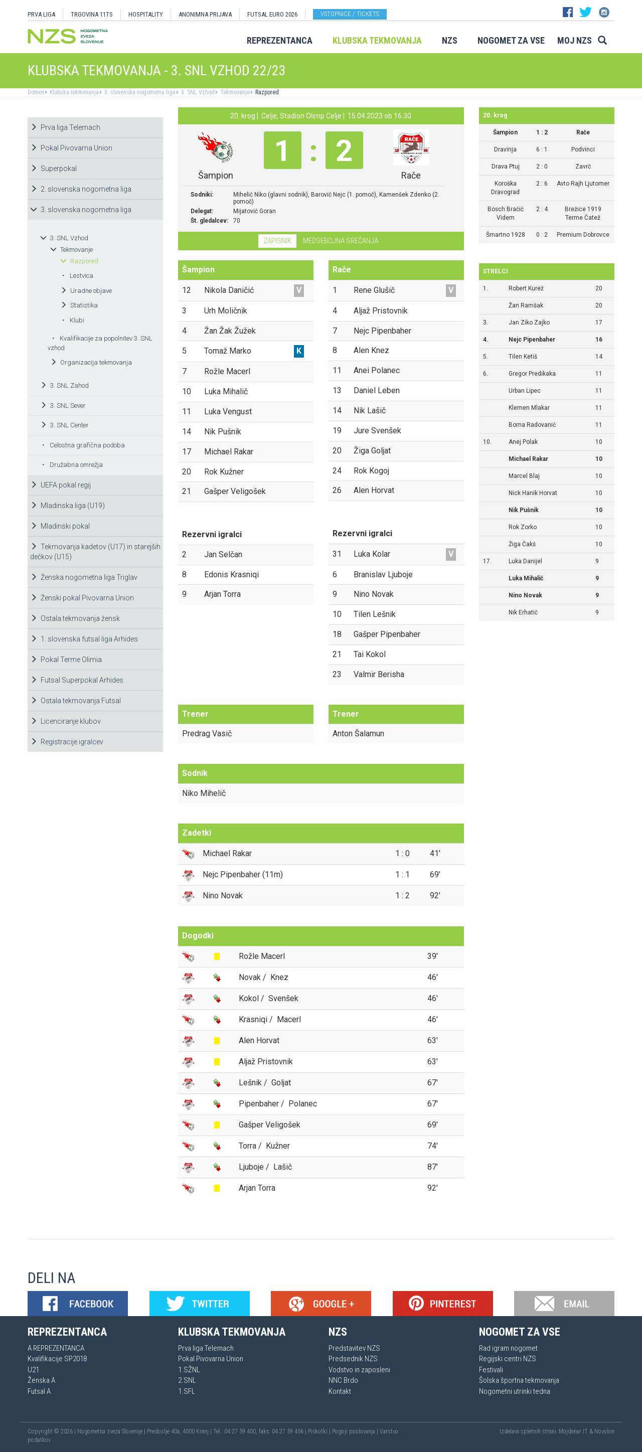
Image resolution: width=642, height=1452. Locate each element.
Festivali (491, 1369)
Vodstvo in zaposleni (359, 1369)
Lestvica (77, 275)
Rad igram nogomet (508, 1348)
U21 (33, 1369)
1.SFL (186, 1391)
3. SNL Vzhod (197, 92)
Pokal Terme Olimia (66, 660)
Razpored (266, 92)
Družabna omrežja (72, 464)
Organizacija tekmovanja (91, 362)
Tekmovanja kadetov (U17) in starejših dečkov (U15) (95, 552)
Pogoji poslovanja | (356, 1431)
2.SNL (187, 1380)
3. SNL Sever (63, 405)
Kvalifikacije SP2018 (57, 1358)
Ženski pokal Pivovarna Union (82, 598)
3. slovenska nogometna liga (139, 92)
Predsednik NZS (353, 1358)
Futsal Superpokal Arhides (76, 680)
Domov (36, 92)
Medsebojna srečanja (340, 240)
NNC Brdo (343, 1380)
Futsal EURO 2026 (272, 14)
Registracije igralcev (66, 742)
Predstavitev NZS (354, 1348)
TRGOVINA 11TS (92, 14)
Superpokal (53, 169)
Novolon (604, 1431)
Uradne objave (86, 290)
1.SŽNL (189, 1369)
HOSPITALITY (145, 14)
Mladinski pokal (60, 526)
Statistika (79, 305)
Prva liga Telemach (65, 127)
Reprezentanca (279, 40)
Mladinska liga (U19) (67, 506)
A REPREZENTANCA (56, 1348)
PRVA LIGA (41, 14)
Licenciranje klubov (65, 721)
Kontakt (340, 1391)
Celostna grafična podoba (83, 445)
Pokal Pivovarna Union (71, 148)
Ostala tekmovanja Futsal (75, 701)
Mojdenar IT (573, 1431)
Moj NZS (574, 40)
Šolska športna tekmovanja (519, 1380)
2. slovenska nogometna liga (80, 189)
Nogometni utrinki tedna (514, 1391)
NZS (449, 40)
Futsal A (39, 1391)
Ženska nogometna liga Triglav (83, 577)
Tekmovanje (234, 92)
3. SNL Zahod (64, 385)
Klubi (73, 320)
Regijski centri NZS (507, 1358)
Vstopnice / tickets (349, 14)
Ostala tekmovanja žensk (75, 618)
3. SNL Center (64, 425)
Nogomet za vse (511, 40)
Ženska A (41, 1380)
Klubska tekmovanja (377, 40)
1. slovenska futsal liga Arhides (84, 639)
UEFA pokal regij (60, 485)
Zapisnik (277, 240)
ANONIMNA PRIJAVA (205, 14)
